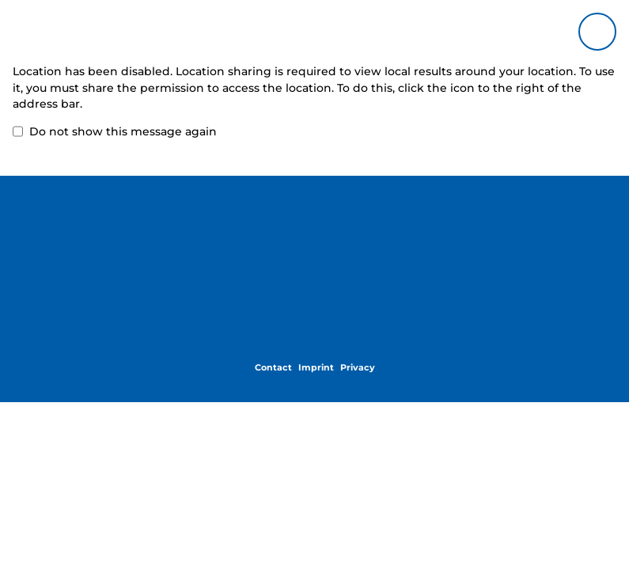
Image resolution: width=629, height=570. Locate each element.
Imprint (316, 367)
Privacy (357, 367)
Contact (273, 367)
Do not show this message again (115, 132)
